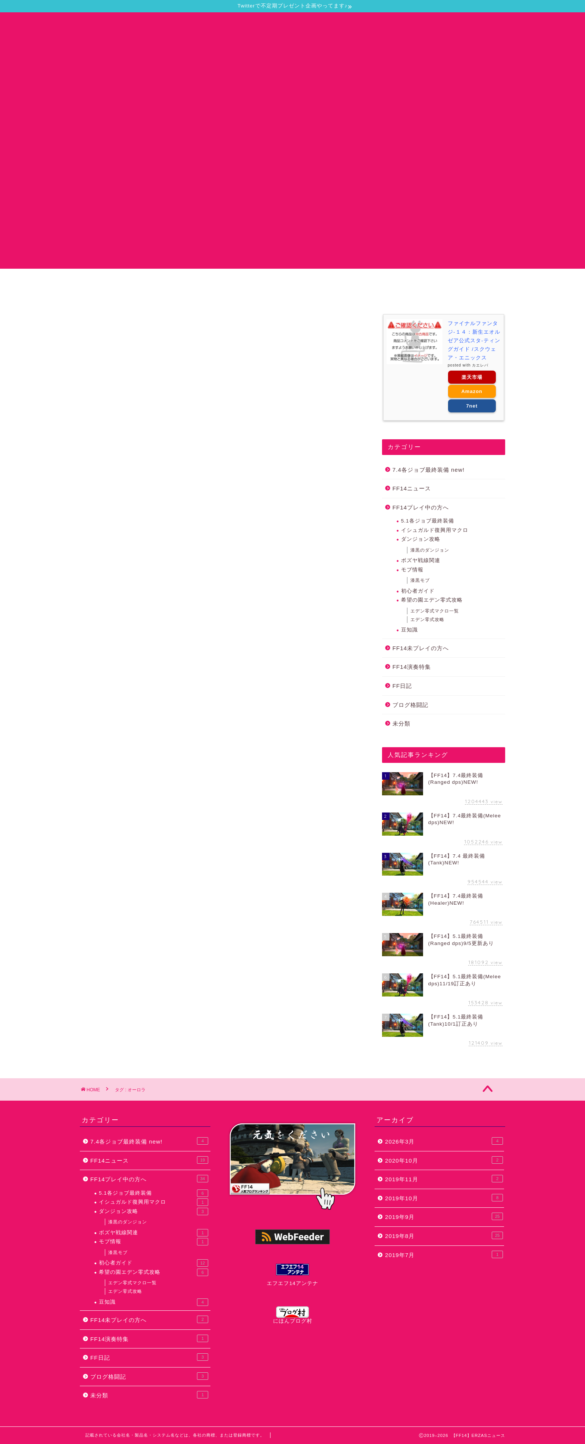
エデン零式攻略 (427, 619)
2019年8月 (444, 1235)
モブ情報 (412, 570)
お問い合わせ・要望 (251, 281)
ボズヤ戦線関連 (420, 560)
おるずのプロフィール (434, 281)
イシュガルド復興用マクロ (434, 530)
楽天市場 (472, 377)
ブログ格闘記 (410, 705)
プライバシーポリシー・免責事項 (341, 281)
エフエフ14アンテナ (292, 1283)
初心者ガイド (418, 591)
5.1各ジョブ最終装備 (427, 521)
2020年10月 (444, 1160)
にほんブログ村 (292, 1315)
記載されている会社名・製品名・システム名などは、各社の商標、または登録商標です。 (175, 1435)
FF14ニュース (411, 488)
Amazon (471, 391)
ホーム (130, 281)
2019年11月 (444, 1178)
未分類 (401, 723)
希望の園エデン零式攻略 (432, 600)
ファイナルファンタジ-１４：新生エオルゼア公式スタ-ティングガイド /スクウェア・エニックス (474, 341)
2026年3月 (444, 1141)
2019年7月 (444, 1254)
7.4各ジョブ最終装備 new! (428, 470)
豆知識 (409, 630)
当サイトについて (181, 281)
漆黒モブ (420, 580)
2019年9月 (444, 1216)
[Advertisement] (292, 216)
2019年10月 (444, 1197)
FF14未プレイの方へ (420, 648)
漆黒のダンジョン (429, 550)
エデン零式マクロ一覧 (434, 611)
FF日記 (402, 686)
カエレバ (480, 365)
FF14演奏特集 (411, 667)
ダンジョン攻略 (420, 539)
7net (472, 406)
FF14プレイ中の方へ (420, 507)
